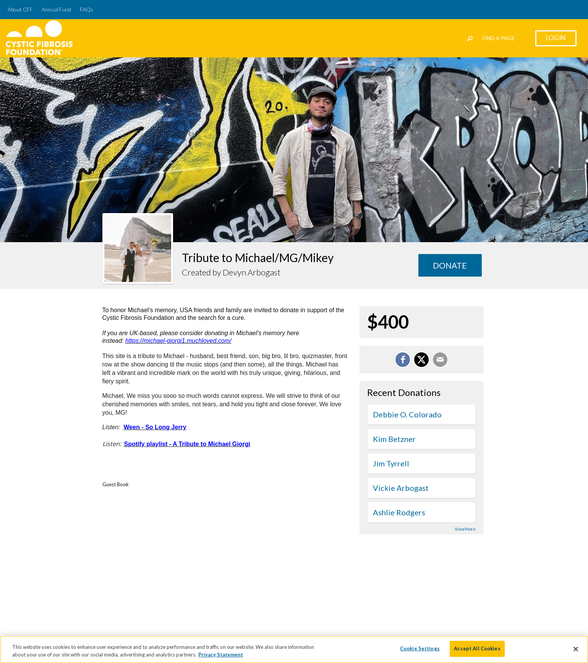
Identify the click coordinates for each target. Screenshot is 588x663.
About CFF (20, 9)
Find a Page (499, 38)
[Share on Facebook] (403, 360)
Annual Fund (56, 9)
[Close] (575, 648)
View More (465, 528)
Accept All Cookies (477, 648)
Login (556, 38)
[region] (294, 649)
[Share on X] (421, 360)
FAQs (86, 9)
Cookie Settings (420, 648)
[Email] (440, 360)
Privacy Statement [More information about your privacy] (220, 655)
